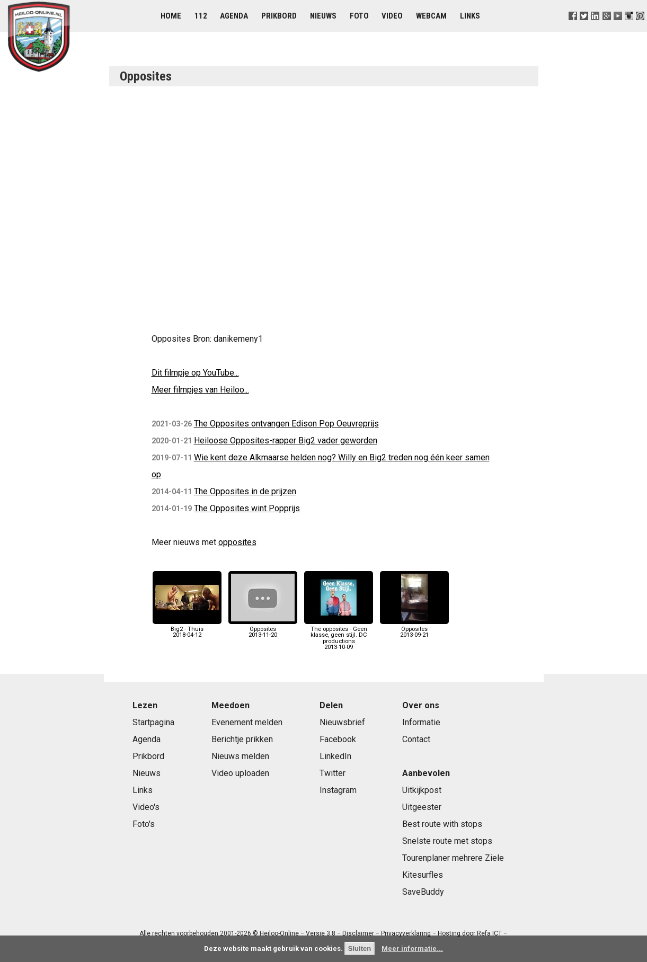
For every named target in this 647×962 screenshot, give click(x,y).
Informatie (421, 722)
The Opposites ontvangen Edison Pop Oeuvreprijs (286, 423)
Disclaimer (358, 933)
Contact (416, 739)
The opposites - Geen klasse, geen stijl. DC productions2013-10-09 (338, 635)
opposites (237, 542)
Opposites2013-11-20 (262, 629)
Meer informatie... (412, 948)
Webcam (431, 16)
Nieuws (323, 16)
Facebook (338, 739)
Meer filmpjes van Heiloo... (200, 390)
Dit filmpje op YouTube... (195, 373)
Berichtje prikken (242, 739)
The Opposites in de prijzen (245, 491)
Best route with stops (442, 824)
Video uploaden (240, 773)
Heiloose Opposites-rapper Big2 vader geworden (285, 440)
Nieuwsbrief (342, 722)
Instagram (338, 790)
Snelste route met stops (447, 841)
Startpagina (153, 722)
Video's (145, 807)
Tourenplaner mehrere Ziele (453, 858)
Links (470, 16)
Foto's (143, 824)
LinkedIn (335, 756)
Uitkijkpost (421, 790)
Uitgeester (421, 807)
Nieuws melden (240, 756)
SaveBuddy (423, 892)
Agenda (234, 16)
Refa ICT (489, 933)
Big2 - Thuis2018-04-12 (187, 629)
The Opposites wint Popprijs (247, 508)
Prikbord (279, 16)
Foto (359, 16)
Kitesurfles (422, 875)
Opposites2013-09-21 (414, 629)
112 (200, 16)
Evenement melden (246, 722)
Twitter (332, 773)
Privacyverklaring (406, 933)
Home (171, 16)
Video (392, 16)
